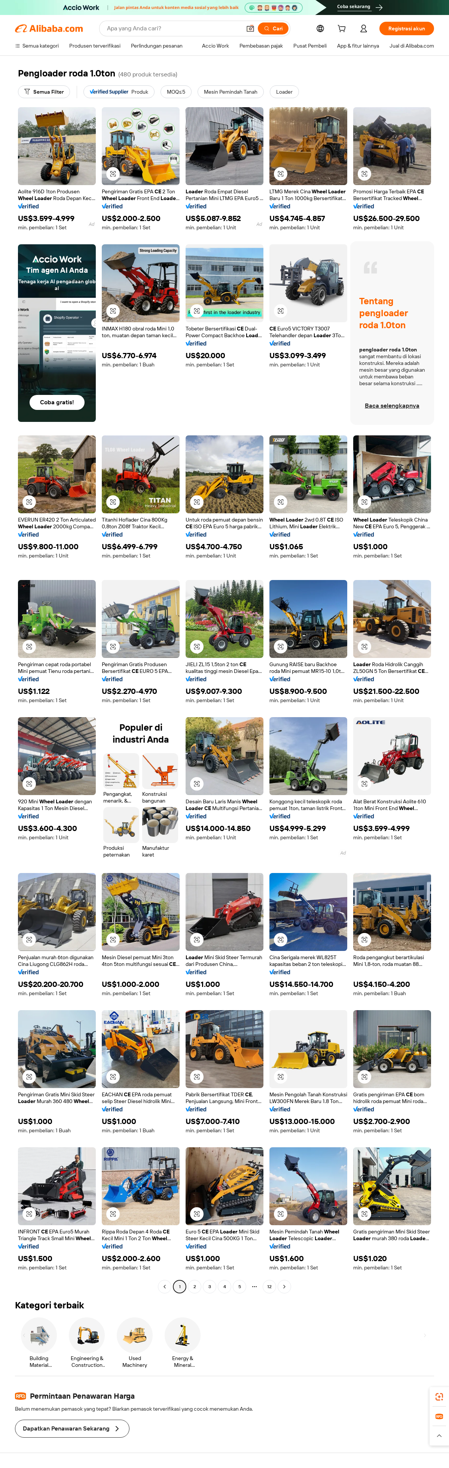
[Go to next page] (284, 1286)
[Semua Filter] (44, 91)
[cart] (343, 30)
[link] (439, 1397)
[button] (250, 28)
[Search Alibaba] (173, 28)
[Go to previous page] (164, 1286)
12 (269, 1286)
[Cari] (273, 28)
